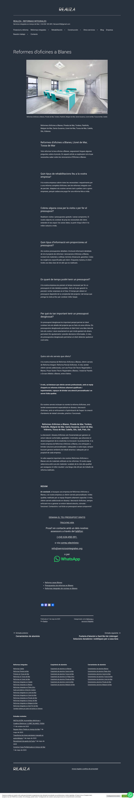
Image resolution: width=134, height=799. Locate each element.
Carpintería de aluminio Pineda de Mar (62, 679)
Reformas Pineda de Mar (21, 671)
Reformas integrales (38, 30)
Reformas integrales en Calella (22, 682)
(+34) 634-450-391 (67, 537)
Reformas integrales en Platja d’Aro (24, 687)
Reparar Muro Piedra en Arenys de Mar (26, 729)
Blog (102, 30)
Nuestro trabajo (19, 34)
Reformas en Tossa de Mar (21, 676)
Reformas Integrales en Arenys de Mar (25, 700)
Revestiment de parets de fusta (24, 741)
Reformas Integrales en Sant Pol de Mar (25, 706)
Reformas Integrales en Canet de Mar (24, 695)
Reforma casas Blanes (53, 583)
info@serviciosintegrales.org (67, 548)
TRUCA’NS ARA (67, 522)
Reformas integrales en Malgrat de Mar (25, 703)
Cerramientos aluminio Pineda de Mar (99, 682)
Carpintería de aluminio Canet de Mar (62, 671)
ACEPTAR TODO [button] (127, 796)
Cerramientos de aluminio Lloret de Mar (100, 679)
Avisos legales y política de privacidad (85, 769)
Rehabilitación (57, 30)
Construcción (73, 30)
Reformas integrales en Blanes (22, 685)
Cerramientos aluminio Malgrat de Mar (100, 685)
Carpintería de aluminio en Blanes (61, 669)
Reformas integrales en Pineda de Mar (25, 698)
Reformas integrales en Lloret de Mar (24, 692)
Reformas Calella (18, 669)
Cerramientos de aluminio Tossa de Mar (100, 676)
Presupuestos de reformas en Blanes (59, 585)
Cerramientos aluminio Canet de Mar (99, 674)
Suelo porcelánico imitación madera (24, 690)
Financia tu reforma (20, 30)
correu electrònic (69, 542)
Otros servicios (89, 30)
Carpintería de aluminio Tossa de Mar (62, 674)
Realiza (45, 621)
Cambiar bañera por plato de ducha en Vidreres (28, 708)
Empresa (109, 30)
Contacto (34, 34)
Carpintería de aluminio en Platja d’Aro (62, 676)
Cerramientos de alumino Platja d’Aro (99, 671)
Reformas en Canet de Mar (21, 679)
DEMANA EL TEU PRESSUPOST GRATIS (67, 517)
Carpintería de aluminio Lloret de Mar (62, 682)
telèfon (79, 531)
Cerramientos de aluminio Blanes (98, 669)
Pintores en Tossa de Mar (21, 674)
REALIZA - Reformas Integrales (29, 21)
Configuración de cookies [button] (113, 796)
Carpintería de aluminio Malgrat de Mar (63, 685)
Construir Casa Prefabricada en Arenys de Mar (29, 747)
